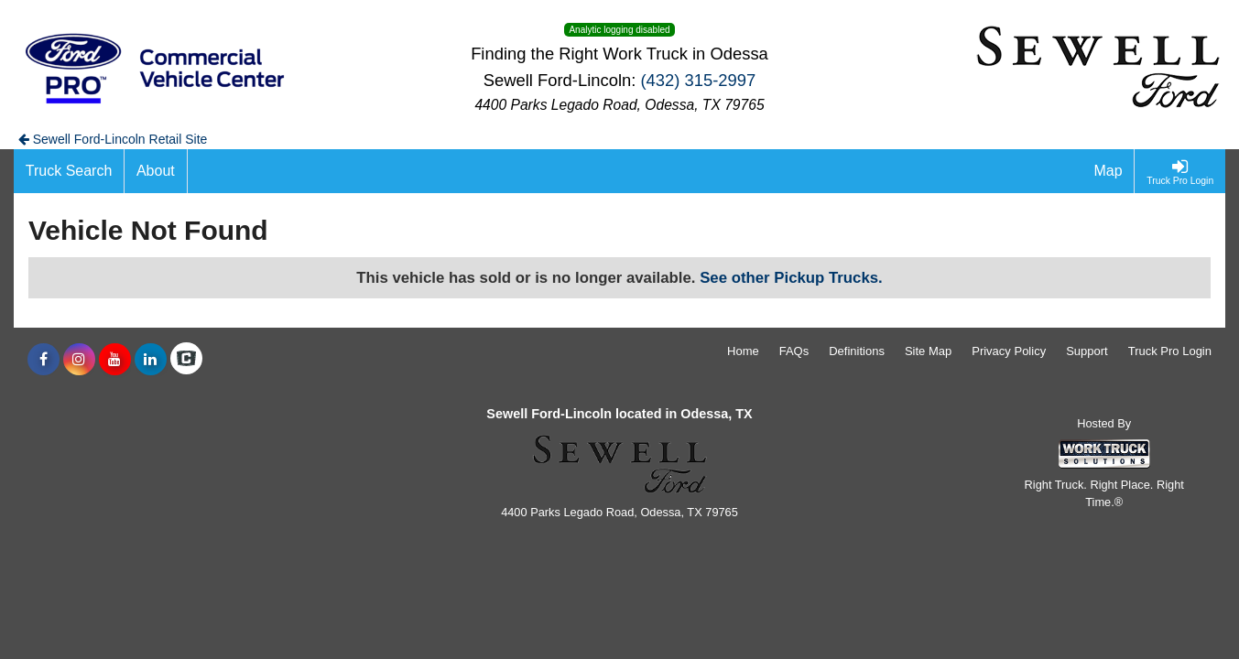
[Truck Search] (69, 171)
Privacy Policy (1009, 351)
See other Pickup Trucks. (791, 277)
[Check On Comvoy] (186, 359)
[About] (156, 171)
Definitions (857, 351)
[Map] (1109, 171)
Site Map (928, 351)
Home (743, 351)
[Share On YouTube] (115, 359)
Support (1087, 351)
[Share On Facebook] (43, 359)
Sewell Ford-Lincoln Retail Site (113, 139)
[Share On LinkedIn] (151, 359)
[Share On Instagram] (79, 359)
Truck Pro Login (1170, 351)
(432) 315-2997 (697, 80)
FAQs (794, 351)
